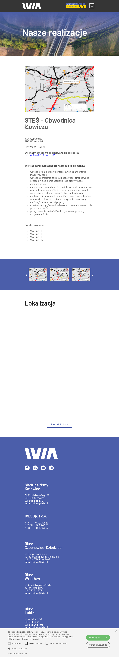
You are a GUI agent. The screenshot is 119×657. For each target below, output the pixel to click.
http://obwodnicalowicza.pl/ (40, 155)
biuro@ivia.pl (40, 503)
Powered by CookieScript (17, 654)
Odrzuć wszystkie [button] (98, 645)
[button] (26, 274)
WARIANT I (36, 230)
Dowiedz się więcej (30, 639)
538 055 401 (36, 624)
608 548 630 (36, 500)
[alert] (59, 642)
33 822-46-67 (41, 559)
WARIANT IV (36, 239)
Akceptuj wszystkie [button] (98, 637)
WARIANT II (36, 233)
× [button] (116, 631)
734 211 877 (35, 590)
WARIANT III (36, 236)
